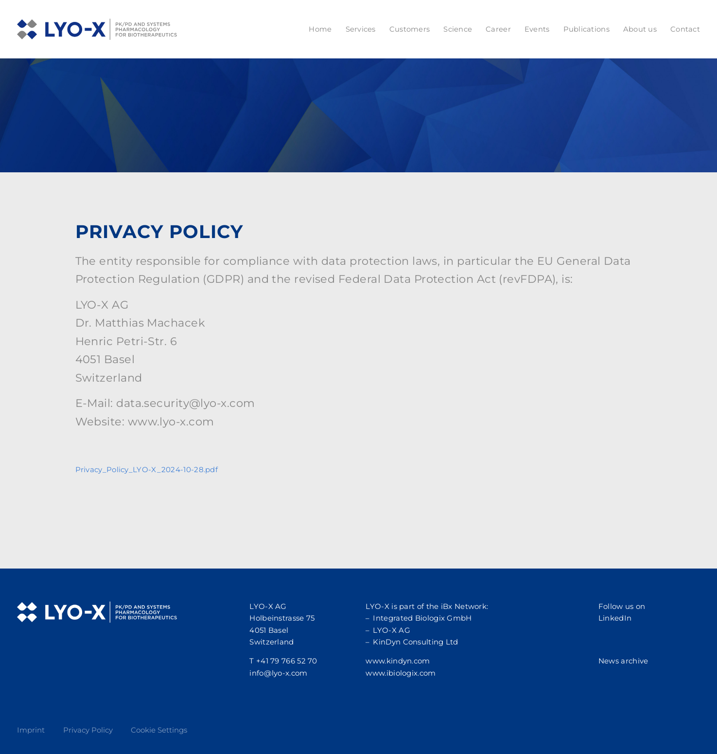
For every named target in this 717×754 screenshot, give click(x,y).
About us (640, 29)
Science (457, 29)
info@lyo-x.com (278, 673)
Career (498, 29)
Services (361, 29)
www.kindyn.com (398, 660)
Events (537, 29)
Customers (409, 29)
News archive (623, 660)
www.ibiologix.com (401, 673)
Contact (685, 29)
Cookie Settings (159, 730)
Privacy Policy (88, 730)
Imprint (31, 730)
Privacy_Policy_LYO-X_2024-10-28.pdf (146, 469)
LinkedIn (614, 618)
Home (320, 29)
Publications (586, 29)
